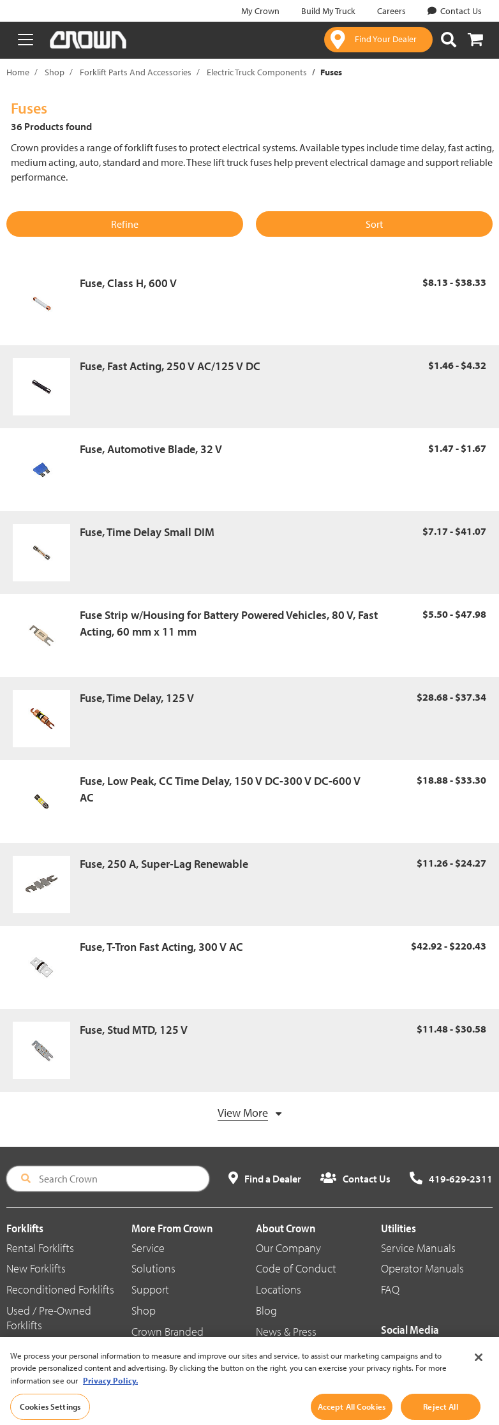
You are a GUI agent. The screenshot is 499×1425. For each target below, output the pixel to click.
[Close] (479, 1366)
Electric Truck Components (257, 72)
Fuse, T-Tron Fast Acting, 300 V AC (161, 946)
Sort (374, 224)
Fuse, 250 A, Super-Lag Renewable (164, 863)
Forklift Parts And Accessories (135, 72)
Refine (124, 224)
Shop (54, 72)
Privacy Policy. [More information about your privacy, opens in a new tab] (110, 1389)
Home (17, 72)
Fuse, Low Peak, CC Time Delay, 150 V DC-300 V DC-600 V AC (220, 789)
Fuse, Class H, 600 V (128, 283)
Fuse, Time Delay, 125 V (137, 697)
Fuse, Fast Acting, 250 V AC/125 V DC (170, 366)
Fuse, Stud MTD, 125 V (134, 1029)
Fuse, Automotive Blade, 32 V (151, 449)
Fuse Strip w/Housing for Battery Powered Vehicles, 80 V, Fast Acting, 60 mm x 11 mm (229, 623)
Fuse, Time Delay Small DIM (147, 532)
